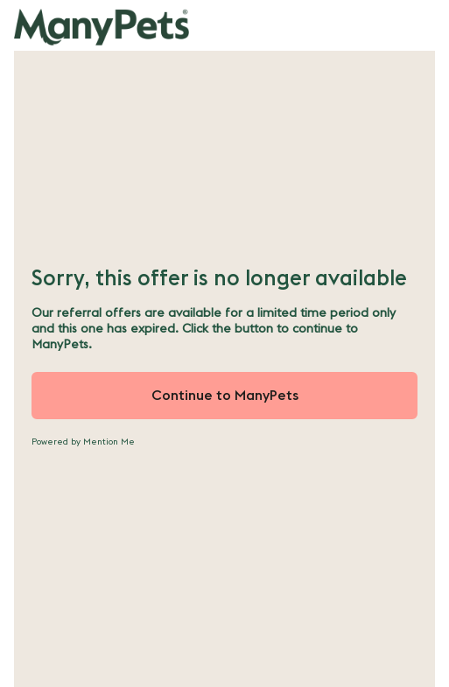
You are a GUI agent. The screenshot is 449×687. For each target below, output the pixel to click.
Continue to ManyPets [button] (224, 396)
